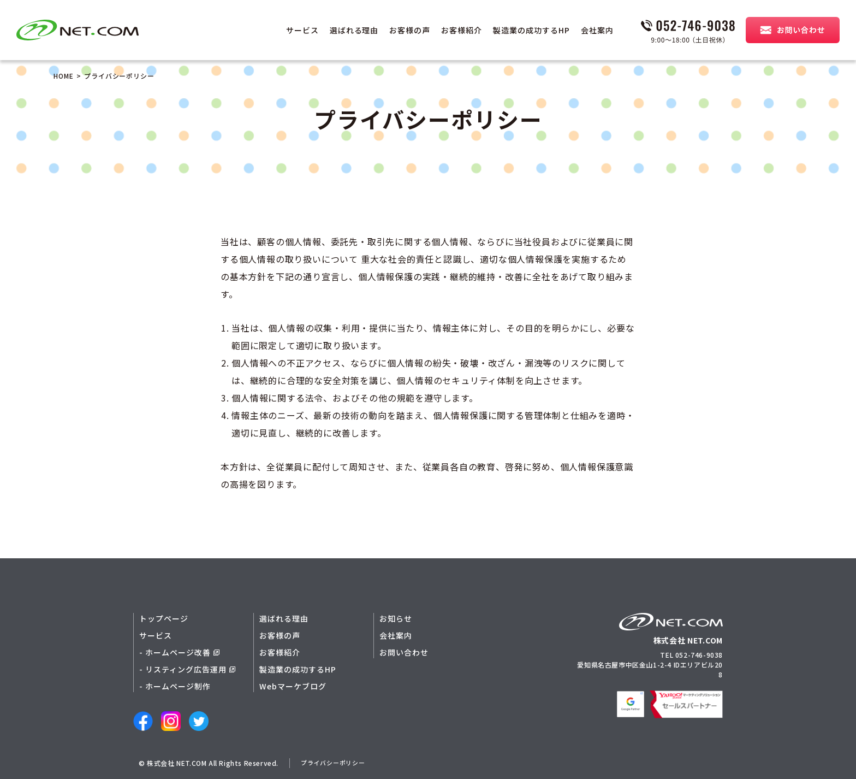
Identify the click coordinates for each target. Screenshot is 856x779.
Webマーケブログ (292, 686)
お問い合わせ (404, 652)
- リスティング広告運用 (187, 669)
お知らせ (395, 618)
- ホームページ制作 (175, 686)
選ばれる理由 (354, 30)
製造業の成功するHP (531, 30)
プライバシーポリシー (336, 763)
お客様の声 (409, 30)
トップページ (163, 618)
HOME (64, 75)
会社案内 (597, 30)
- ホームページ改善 (179, 652)
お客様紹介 (461, 30)
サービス (302, 30)
